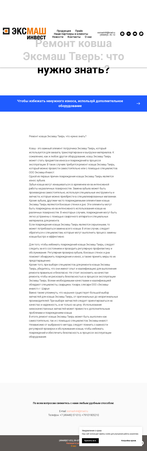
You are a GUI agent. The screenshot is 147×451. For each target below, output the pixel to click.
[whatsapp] (141, 34)
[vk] (128, 34)
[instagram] (122, 34)
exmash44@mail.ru (77, 411)
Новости (57, 36)
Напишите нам (73, 443)
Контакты (74, 36)
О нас (88, 36)
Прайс (79, 30)
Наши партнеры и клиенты (71, 33)
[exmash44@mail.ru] (135, 34)
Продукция (64, 30)
